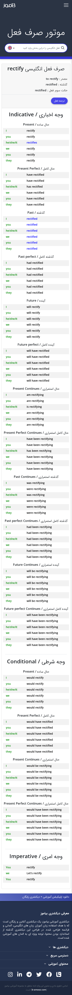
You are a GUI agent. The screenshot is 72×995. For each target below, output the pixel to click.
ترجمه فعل (59, 101)
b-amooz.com (39, 990)
